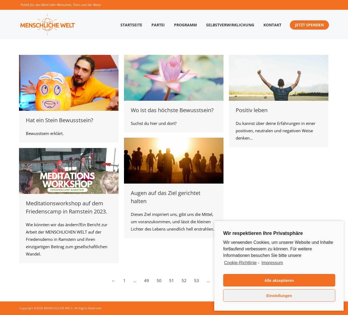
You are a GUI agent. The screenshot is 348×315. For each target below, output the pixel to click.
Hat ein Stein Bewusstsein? (59, 120)
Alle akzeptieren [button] (279, 280)
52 (184, 280)
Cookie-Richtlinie (240, 262)
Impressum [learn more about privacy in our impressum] (272, 262)
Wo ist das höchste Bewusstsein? (172, 110)
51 (171, 280)
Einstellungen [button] (279, 296)
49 (146, 280)
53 (196, 280)
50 (159, 280)
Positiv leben (252, 110)
